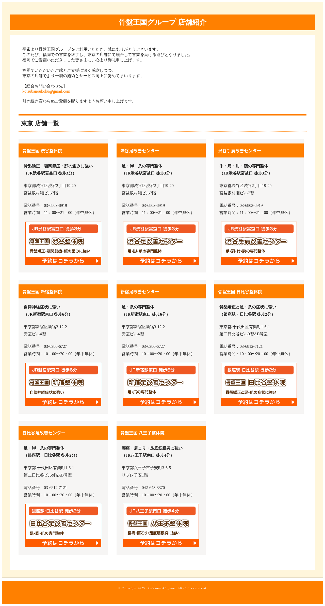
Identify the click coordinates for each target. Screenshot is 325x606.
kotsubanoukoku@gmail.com (46, 91)
